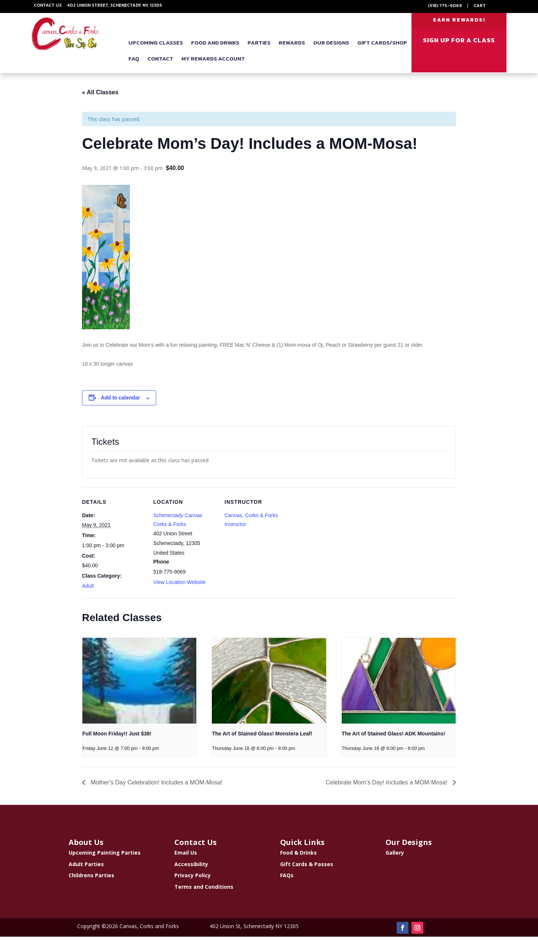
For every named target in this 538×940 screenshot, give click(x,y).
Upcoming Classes (155, 46)
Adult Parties (86, 867)
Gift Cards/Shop (382, 46)
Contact (160, 62)
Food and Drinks (215, 46)
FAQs (286, 878)
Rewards (292, 46)
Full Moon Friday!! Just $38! (116, 737)
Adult (88, 589)
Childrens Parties (91, 878)
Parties (258, 46)
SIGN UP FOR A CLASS (459, 44)
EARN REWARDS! (459, 22)
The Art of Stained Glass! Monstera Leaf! (262, 737)
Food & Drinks (298, 855)
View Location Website (179, 585)
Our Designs (331, 46)
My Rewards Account (213, 62)
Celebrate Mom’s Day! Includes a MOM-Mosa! (387, 786)
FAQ (133, 62)
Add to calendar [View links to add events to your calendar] (120, 401)
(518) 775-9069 (445, 5)
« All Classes (100, 95)
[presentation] (139, 684)
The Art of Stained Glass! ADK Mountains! (393, 737)
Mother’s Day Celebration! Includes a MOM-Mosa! (156, 786)
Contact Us (48, 5)
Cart (479, 5)
